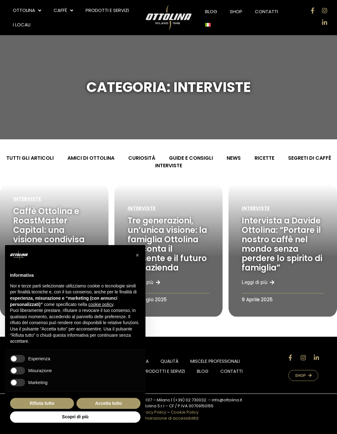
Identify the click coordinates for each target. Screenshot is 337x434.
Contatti (266, 11)
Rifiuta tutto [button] (42, 403)
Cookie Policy (184, 412)
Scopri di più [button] (75, 416)
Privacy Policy (152, 412)
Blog (211, 11)
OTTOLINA (27, 10)
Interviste (27, 199)
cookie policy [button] (100, 304)
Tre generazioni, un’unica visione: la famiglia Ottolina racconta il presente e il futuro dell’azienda (167, 244)
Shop (236, 11)
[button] (137, 255)
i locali (21, 24)
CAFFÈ (63, 10)
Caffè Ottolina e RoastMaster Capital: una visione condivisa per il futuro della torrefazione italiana (49, 239)
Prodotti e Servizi (107, 10)
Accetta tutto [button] (108, 403)
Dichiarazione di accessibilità (168, 418)
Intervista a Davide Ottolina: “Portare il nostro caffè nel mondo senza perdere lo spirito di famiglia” (282, 244)
